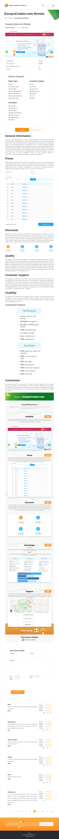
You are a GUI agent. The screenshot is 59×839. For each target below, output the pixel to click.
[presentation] (22, 686)
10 (51, 811)
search (53, 6)
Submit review (17, 692)
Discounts (31, 675)
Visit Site (22, 129)
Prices (11, 675)
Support (31, 677)
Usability (11, 679)
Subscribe (46, 824)
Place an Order (37, 129)
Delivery (11, 677)
